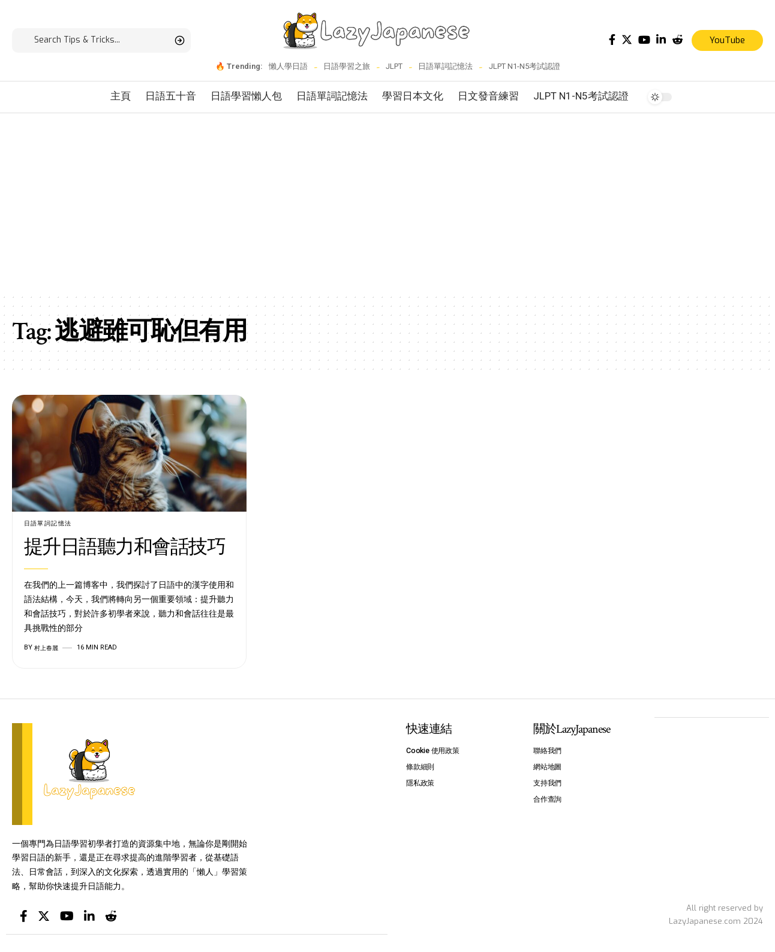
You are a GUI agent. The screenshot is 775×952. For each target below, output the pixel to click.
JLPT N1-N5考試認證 (524, 66)
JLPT (394, 66)
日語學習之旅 (346, 66)
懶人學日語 (288, 66)
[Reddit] (677, 40)
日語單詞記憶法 (445, 66)
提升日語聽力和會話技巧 (125, 548)
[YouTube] (644, 40)
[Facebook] (612, 40)
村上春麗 (47, 648)
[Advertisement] (387, 203)
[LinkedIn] (661, 40)
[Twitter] (626, 40)
